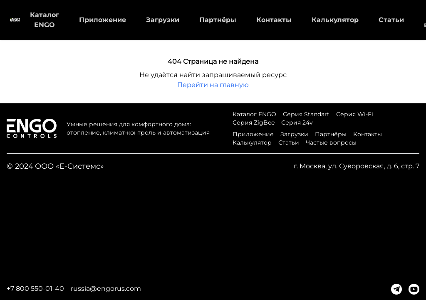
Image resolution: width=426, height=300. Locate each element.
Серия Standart (306, 114)
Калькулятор (335, 20)
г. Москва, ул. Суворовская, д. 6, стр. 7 (356, 166)
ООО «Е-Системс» (69, 166)
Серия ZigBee (254, 122)
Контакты (274, 20)
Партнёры (217, 20)
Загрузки (162, 20)
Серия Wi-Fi (354, 114)
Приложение (102, 20)
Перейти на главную (213, 85)
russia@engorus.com (106, 288)
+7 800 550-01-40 (35, 288)
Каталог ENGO (254, 114)
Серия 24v (297, 122)
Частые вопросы (331, 142)
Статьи (391, 20)
